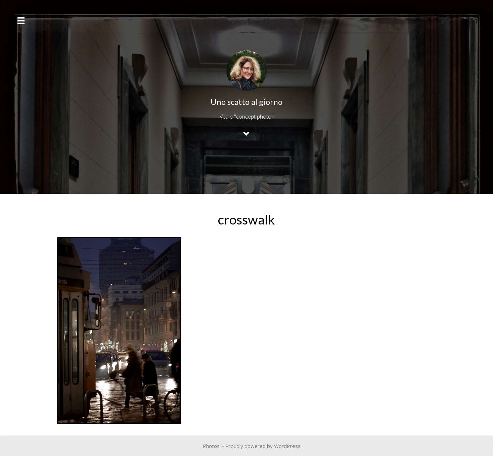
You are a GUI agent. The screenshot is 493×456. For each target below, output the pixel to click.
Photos (211, 446)
